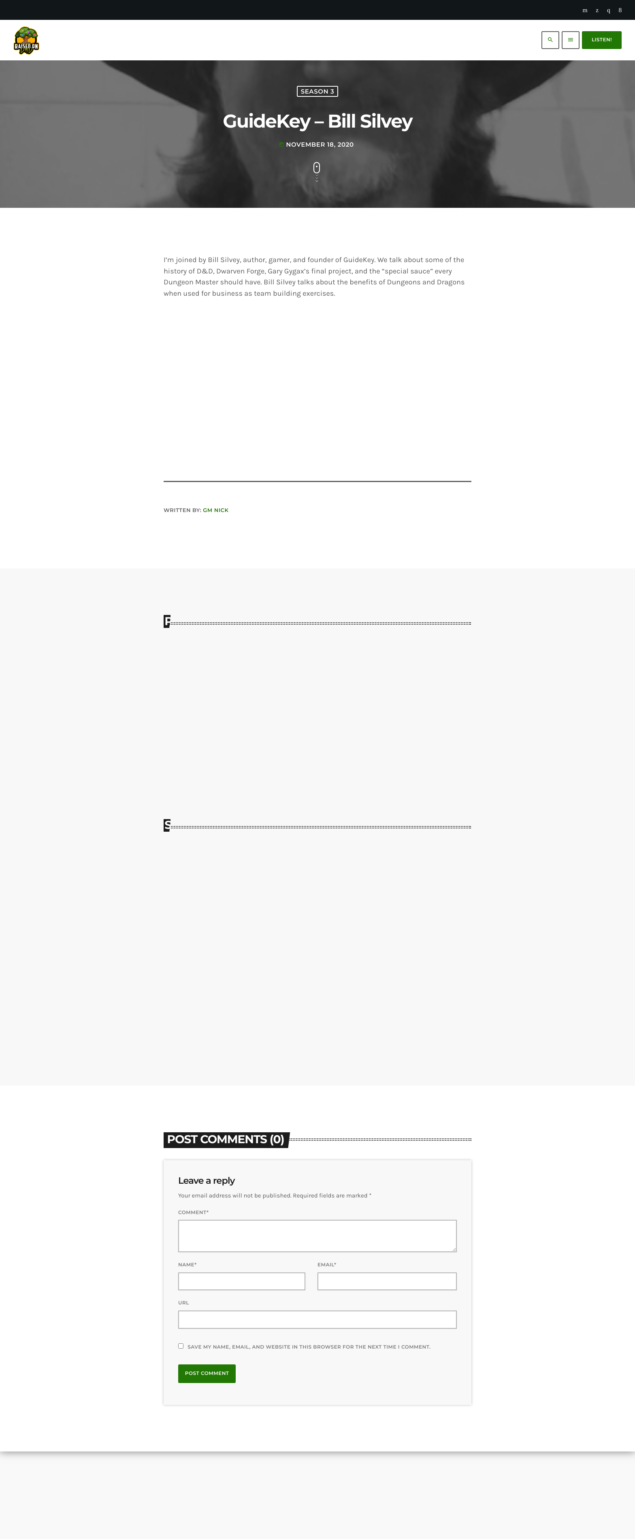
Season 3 (318, 136)
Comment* (193, 1300)
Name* (187, 1352)
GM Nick (215, 596)
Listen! (602, 40)
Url (183, 1390)
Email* (327, 1352)
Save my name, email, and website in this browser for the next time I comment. (309, 1435)
